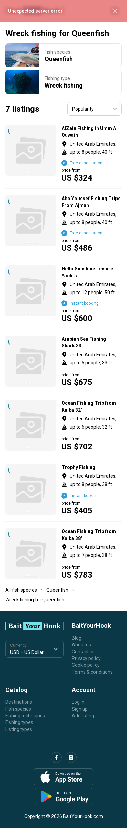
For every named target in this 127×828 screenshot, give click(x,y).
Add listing (83, 715)
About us (81, 644)
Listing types (18, 729)
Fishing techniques (25, 715)
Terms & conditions (92, 672)
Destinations (18, 702)
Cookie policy (86, 665)
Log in (78, 702)
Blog (76, 638)
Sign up (80, 709)
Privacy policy (86, 658)
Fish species (18, 709)
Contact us (83, 651)
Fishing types (19, 722)
